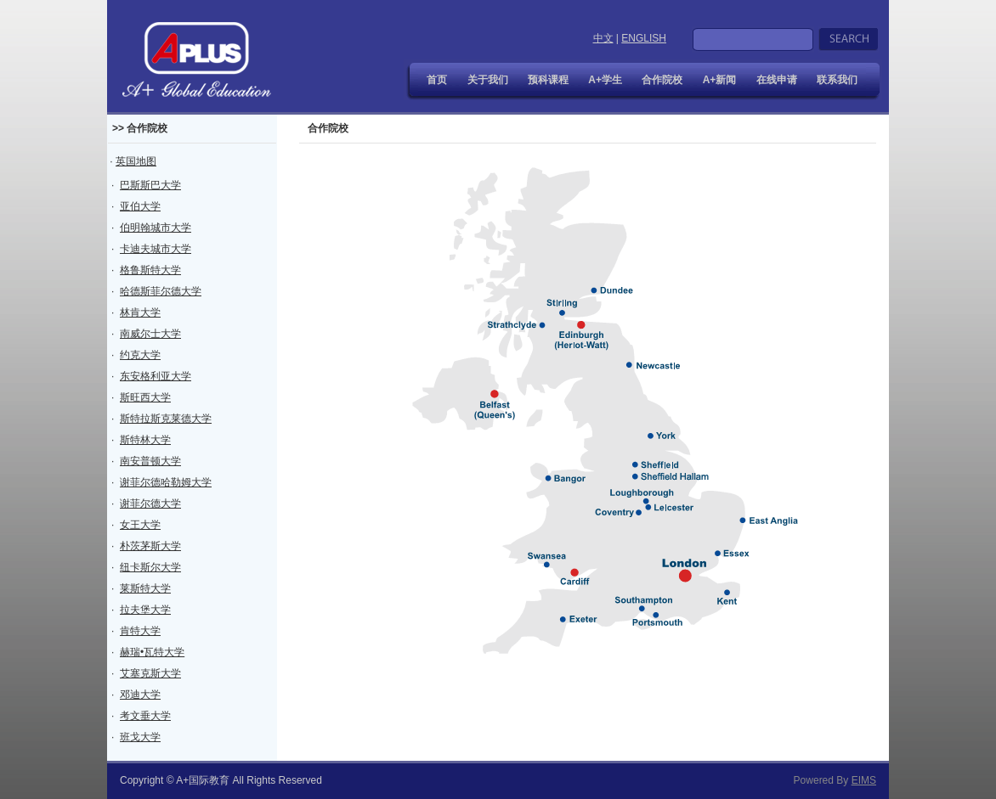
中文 (603, 38)
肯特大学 (140, 631)
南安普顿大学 (150, 461)
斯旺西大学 (145, 397)
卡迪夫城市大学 (155, 249)
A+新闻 (720, 80)
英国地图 (136, 161)
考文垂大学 (145, 716)
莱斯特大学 (145, 588)
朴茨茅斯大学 (150, 546)
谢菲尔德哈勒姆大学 (166, 482)
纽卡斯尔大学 (150, 567)
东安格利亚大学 (155, 376)
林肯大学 (140, 312)
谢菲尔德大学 (150, 503)
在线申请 (776, 80)
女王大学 (140, 525)
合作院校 (662, 80)
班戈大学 (140, 737)
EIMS (864, 780)
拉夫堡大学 (145, 610)
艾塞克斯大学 (150, 673)
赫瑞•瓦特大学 (152, 652)
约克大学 (140, 355)
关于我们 (487, 80)
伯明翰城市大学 (155, 228)
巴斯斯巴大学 (150, 185)
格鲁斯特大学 (150, 270)
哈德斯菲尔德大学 (160, 291)
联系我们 (837, 80)
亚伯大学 (140, 206)
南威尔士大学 (150, 334)
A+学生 (605, 80)
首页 (437, 80)
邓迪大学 (140, 695)
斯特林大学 (145, 440)
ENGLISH (643, 38)
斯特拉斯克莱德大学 (166, 419)
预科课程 (548, 80)
